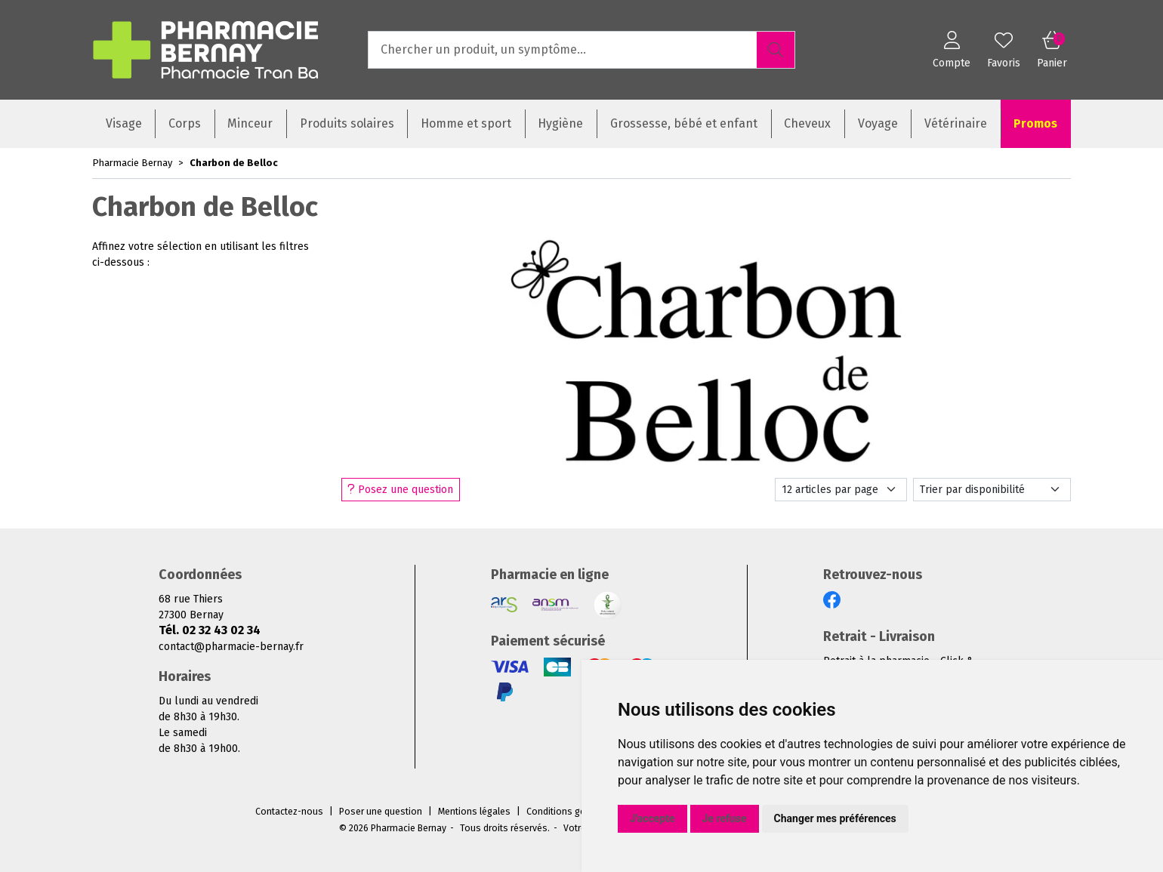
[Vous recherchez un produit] (563, 50)
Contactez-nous (289, 811)
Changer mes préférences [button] (835, 818)
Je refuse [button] (724, 818)
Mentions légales (474, 811)
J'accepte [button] (652, 818)
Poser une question (380, 811)
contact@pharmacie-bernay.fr (231, 646)
